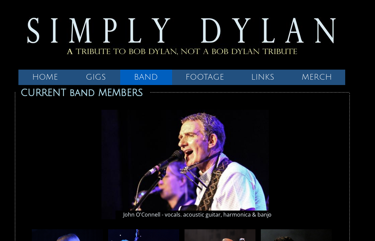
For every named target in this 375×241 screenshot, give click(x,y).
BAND (146, 77)
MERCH (317, 77)
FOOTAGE (204, 77)
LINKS (262, 77)
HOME (45, 77)
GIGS (96, 77)
